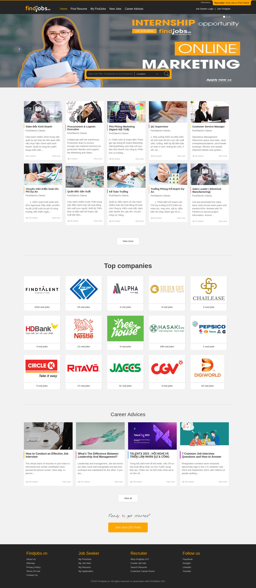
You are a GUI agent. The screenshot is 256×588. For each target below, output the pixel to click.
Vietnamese (205, 2)
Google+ (187, 563)
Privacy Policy (33, 567)
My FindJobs (98, 8)
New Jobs (115, 8)
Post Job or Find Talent (232, 3)
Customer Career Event (143, 571)
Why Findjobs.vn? (140, 559)
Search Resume (139, 567)
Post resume (79, 8)
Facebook (188, 559)
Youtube (187, 571)
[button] (19, 50)
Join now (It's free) (128, 527)
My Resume (85, 567)
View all (128, 498)
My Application (86, 571)
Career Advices (134, 8)
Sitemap (30, 563)
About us (31, 559)
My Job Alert (85, 563)
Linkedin (187, 567)
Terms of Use (33, 571)
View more (56, 156)
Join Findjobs (224, 9)
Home (63, 8)
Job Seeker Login (204, 9)
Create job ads (138, 563)
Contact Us (32, 575)
